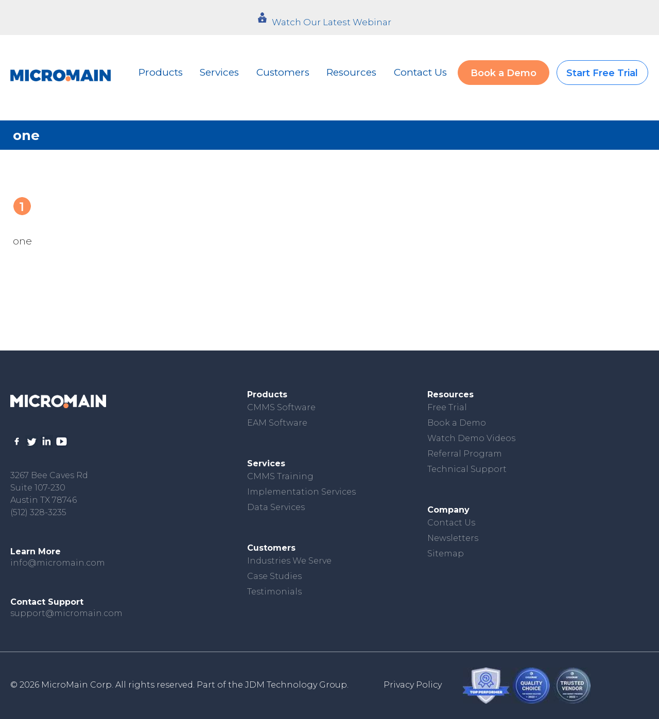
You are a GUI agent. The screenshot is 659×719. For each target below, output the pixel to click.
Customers (282, 72)
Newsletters (452, 538)
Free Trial (447, 407)
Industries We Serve (289, 561)
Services (219, 72)
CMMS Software (281, 407)
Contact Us (420, 72)
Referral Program (464, 454)
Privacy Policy (413, 685)
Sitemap (445, 553)
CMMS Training (280, 476)
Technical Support (467, 469)
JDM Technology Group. (297, 685)
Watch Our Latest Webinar (331, 22)
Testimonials (274, 592)
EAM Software (277, 423)
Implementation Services (301, 492)
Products (160, 72)
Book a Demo (503, 73)
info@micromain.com (57, 563)
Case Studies (274, 576)
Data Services (276, 507)
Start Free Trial (602, 73)
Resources (351, 72)
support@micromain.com (66, 613)
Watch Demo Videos (471, 438)
